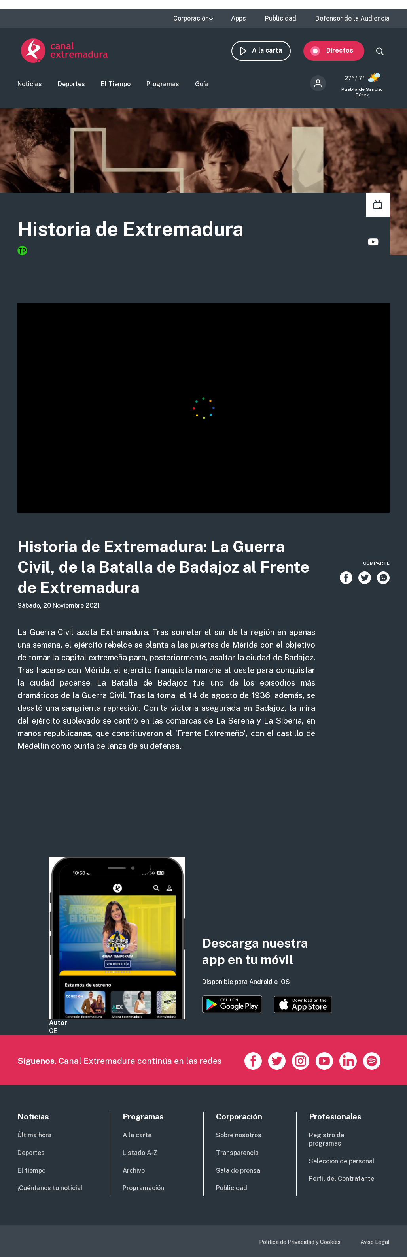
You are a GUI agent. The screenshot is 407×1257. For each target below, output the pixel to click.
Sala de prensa (238, 1170)
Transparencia (237, 1153)
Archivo (134, 1170)
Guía (201, 84)
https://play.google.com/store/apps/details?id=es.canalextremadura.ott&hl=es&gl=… (232, 1004)
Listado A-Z (140, 1153)
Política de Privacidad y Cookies (300, 1242)
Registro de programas (326, 1139)
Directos (343, 50)
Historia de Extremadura (130, 229)
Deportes (71, 84)
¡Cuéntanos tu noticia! (49, 1188)
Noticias (29, 84)
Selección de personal (342, 1161)
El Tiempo (116, 84)
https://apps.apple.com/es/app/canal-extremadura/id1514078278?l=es (303, 1004)
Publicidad (280, 18)
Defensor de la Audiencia (352, 18)
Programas (162, 84)
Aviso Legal (375, 1242)
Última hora (34, 1135)
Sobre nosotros (238, 1135)
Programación (143, 1188)
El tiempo (31, 1170)
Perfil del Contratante (341, 1178)
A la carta (271, 50)
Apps (238, 18)
